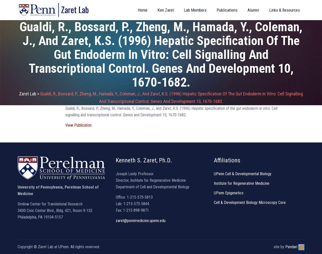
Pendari (294, 246)
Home (142, 10)
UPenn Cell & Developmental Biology (242, 173)
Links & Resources (284, 10)
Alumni (253, 10)
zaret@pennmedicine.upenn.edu (141, 220)
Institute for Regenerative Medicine (241, 183)
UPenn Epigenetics (229, 193)
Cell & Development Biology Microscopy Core (250, 202)
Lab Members (195, 10)
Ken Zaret (165, 10)
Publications (227, 10)
